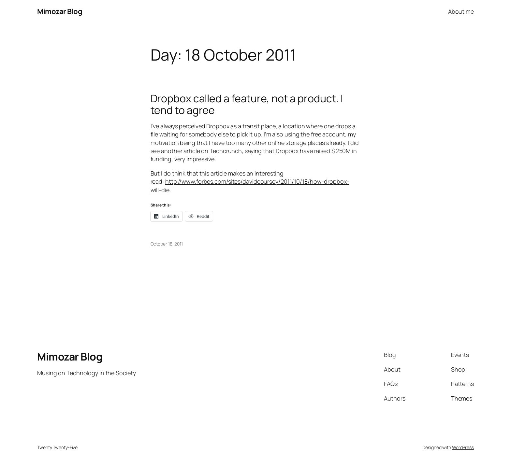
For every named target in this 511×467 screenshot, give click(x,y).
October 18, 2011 (167, 244)
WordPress (463, 447)
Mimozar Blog (59, 11)
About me (461, 11)
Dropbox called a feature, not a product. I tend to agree (247, 104)
